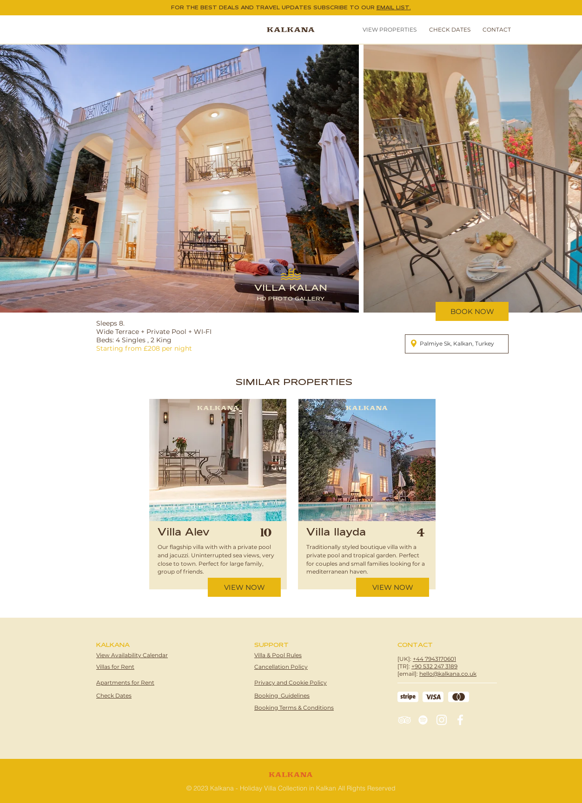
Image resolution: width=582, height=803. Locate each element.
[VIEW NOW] (244, 587)
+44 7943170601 (434, 658)
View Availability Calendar (132, 655)
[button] (448, 30)
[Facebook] (460, 720)
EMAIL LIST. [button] (394, 7)
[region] (216, 507)
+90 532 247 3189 (434, 666)
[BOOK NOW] (472, 311)
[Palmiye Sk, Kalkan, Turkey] (457, 343)
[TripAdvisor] (404, 720)
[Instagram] (442, 720)
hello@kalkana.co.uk (447, 673)
